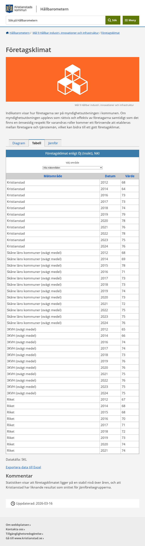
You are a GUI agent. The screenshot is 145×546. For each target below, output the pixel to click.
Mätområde (53, 176)
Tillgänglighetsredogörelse (24, 534)
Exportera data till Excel (23, 467)
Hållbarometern (20, 33)
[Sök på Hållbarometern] (55, 20)
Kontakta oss (14, 529)
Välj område (72, 162)
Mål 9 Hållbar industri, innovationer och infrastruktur (66, 33)
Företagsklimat (110, 33)
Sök (114, 20)
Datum (110, 176)
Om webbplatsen (17, 525)
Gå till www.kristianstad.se (24, 538)
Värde (129, 176)
